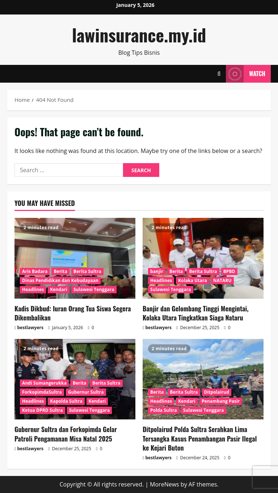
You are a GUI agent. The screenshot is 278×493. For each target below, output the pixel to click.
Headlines (33, 289)
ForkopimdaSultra (42, 392)
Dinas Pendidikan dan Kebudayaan (60, 280)
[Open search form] (218, 74)
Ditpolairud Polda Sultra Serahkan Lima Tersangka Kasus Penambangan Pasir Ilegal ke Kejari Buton (200, 438)
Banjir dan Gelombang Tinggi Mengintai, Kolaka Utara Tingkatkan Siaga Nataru (196, 313)
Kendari (58, 289)
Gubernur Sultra (86, 392)
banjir (156, 271)
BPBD (229, 271)
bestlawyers (30, 327)
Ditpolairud (216, 392)
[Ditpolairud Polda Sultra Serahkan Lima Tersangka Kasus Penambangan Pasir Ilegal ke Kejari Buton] (203, 379)
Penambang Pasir (221, 401)
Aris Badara (34, 271)
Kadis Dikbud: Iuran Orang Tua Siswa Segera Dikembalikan (72, 313)
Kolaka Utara (192, 280)
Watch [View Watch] (245, 74)
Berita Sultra (87, 271)
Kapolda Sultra (66, 401)
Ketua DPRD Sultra (42, 410)
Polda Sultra (163, 410)
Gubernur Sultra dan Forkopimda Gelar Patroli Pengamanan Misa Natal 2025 (65, 433)
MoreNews (164, 484)
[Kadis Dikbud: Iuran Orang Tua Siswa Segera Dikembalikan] (74, 258)
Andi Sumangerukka (44, 383)
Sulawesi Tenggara (93, 289)
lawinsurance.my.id (139, 34)
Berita (60, 271)
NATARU (222, 280)
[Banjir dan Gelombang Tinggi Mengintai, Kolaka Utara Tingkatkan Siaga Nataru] (203, 258)
